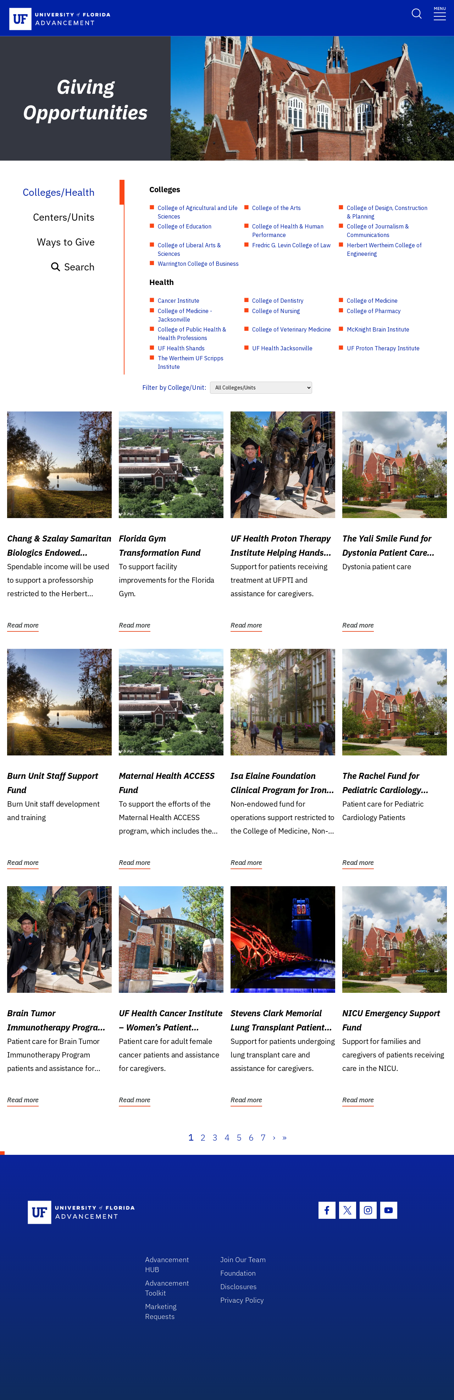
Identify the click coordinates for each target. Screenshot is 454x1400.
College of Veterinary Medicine (291, 329)
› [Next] (274, 1137)
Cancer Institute (178, 300)
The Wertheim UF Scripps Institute (190, 362)
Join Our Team (243, 1259)
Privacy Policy (242, 1300)
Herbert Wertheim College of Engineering (384, 249)
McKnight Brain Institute (378, 329)
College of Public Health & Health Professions (192, 333)
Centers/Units (64, 217)
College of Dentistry (278, 300)
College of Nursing (276, 310)
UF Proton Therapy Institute (383, 348)
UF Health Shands (181, 348)
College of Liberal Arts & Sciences (189, 249)
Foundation (238, 1273)
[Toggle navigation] (439, 13)
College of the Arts (276, 207)
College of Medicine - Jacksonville (185, 315)
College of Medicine (372, 300)
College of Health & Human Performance (287, 230)
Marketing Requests (161, 1311)
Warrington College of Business (198, 263)
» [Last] (284, 1137)
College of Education (184, 226)
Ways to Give (66, 241)
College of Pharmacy (374, 310)
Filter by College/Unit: (174, 387)
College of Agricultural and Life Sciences (198, 212)
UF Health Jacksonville (282, 348)
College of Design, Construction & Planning (387, 212)
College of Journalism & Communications (378, 230)
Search (72, 266)
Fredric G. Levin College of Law (291, 245)
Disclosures (238, 1286)
